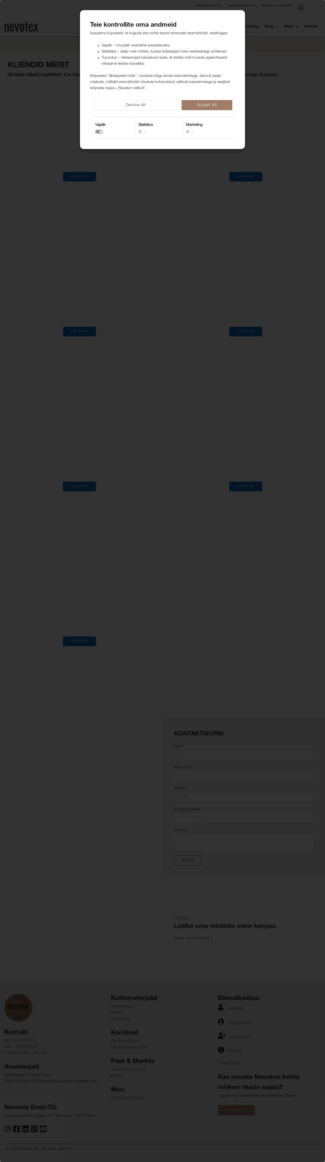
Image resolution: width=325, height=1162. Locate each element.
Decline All (136, 105)
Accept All (207, 105)
